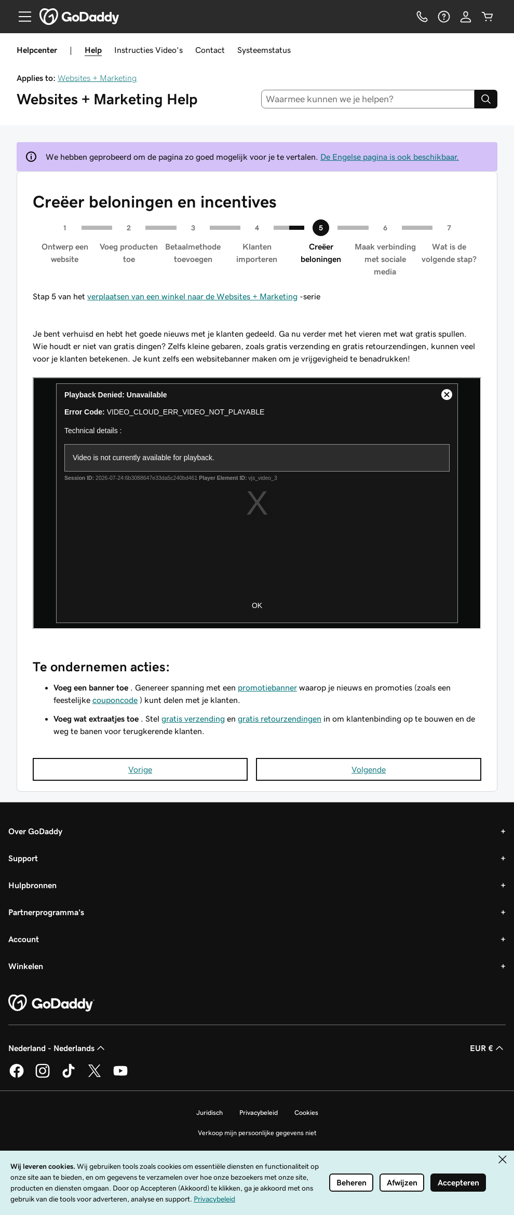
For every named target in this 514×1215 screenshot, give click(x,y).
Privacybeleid (258, 1112)
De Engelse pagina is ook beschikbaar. (389, 157)
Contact (210, 50)
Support (23, 858)
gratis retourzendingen (279, 718)
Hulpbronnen (32, 885)
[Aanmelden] (466, 16)
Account (23, 939)
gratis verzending (193, 718)
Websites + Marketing (97, 78)
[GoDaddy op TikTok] (68, 1076)
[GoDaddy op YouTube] (120, 1076)
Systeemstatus (264, 50)
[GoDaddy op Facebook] (16, 1076)
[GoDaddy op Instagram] (42, 1076)
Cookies (306, 1112)
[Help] (444, 16)
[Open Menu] (21, 16)
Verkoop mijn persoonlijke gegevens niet (257, 1132)
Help (93, 50)
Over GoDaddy (35, 831)
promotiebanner (267, 687)
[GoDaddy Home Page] (51, 1003)
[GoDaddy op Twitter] (94, 1076)
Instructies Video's (148, 50)
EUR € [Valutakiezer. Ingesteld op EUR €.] (488, 1048)
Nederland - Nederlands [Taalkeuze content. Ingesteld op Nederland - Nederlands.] (57, 1048)
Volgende (368, 769)
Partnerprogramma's (46, 912)
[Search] (486, 99)
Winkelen (25, 966)
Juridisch (209, 1112)
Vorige (140, 769)
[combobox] (368, 99)
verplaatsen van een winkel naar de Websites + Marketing (192, 296)
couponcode (115, 700)
